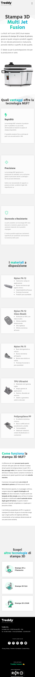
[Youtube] (25, 643)
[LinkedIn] (17, 643)
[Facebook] (9, 643)
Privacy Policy (6, 649)
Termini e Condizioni (15, 649)
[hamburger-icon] (32, 4)
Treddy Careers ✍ (17, 664)
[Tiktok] (21, 643)
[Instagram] (13, 643)
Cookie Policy (25, 649)
